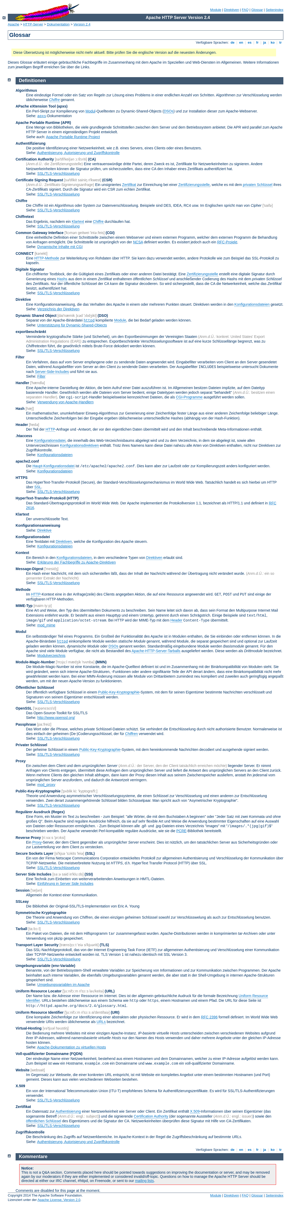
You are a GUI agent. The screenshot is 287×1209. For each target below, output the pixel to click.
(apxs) (62, 106)
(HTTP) (73, 498)
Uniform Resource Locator (39, 991)
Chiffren (131, 734)
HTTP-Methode (46, 258)
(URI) (115, 1012)
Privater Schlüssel (31, 745)
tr (280, 42)
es (249, 42)
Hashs (62, 279)
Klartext (78, 221)
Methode (23, 589)
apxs (41, 116)
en (241, 42)
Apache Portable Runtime (38, 123)
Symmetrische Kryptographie (41, 913)
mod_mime (46, 625)
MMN (101, 662)
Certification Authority (35, 159)
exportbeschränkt (31, 332)
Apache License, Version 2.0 (58, 1200)
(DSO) (103, 315)
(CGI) (110, 233)
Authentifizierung (30, 143)
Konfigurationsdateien (252, 304)
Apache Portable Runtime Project (73, 137)
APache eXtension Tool (36, 106)
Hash (20, 408)
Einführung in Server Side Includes (65, 883)
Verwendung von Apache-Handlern (65, 402)
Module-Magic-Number (35, 662)
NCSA (138, 242)
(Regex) (57, 812)
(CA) (92, 159)
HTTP (50, 429)
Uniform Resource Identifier (39, 1012)
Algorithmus (26, 90)
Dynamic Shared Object (36, 315)
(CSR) (107, 180)
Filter (20, 357)
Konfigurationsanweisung (38, 525)
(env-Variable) (63, 966)
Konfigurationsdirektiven (79, 445)
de (232, 42)
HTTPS (22, 478)
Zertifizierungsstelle (194, 185)
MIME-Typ (24, 606)
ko (273, 42)
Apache (13, 24)
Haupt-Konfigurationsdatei (53, 466)
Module (215, 10)
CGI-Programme (189, 397)
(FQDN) (76, 1054)
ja (264, 42)
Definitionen (32, 80)
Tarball (21, 929)
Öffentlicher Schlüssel (35, 687)
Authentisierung (68, 1111)
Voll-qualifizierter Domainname (42, 1054)
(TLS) (104, 945)
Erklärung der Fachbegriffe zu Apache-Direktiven (76, 562)
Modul (90, 111)
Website (22, 1070)
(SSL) (90, 853)
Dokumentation (58, 24)
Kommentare (33, 1156)
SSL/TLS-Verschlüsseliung (59, 959)
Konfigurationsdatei (50, 440)
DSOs (168, 111)
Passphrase (26, 724)
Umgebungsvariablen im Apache (63, 985)
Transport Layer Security (37, 945)
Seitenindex (274, 10)
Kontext (22, 553)
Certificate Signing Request (39, 180)
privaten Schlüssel (257, 185)
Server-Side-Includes (52, 372)
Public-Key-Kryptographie (119, 692)
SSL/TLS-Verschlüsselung (58, 173)
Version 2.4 (82, 24)
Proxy (21, 761)
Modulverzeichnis (51, 655)
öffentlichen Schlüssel (43, 1121)
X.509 (20, 1086)
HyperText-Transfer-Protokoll (41, 498)
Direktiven (231, 10)
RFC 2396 (209, 1017)
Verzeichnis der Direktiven (58, 309)
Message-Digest (29, 569)
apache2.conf (27, 461)
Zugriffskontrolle (30, 1132)
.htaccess (24, 436)
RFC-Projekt (227, 242)
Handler (22, 383)
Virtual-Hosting (29, 1028)
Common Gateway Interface (39, 233)
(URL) (110, 991)
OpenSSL (24, 708)
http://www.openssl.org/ (56, 718)
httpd (89, 320)
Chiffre (21, 201)
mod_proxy (46, 785)
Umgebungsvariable (33, 966)
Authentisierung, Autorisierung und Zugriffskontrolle (78, 153)
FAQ (245, 10)
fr (257, 42)
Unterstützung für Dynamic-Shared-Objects (72, 325)
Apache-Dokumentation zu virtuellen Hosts (71, 1047)
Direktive (23, 299)
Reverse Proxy (28, 838)
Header (22, 425)
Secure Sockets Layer (35, 853)
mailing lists (144, 1181)
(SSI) (88, 874)
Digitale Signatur (30, 269)
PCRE (181, 831)
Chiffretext (25, 217)
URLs (101, 1022)
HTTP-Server (33, 24)
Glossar (257, 10)
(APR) (66, 123)
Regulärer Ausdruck (33, 812)
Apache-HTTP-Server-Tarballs (156, 651)
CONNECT (25, 253)
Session (23, 890)
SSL (37, 487)
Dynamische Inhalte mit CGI (60, 247)
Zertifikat (129, 185)
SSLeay (22, 901)
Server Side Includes (33, 874)
